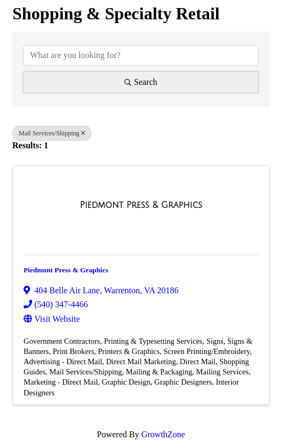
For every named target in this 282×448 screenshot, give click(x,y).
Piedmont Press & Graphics (66, 270)
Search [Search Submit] (141, 81)
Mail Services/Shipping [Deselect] (52, 133)
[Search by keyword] (141, 55)
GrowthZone (163, 434)
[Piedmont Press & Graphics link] (141, 205)
